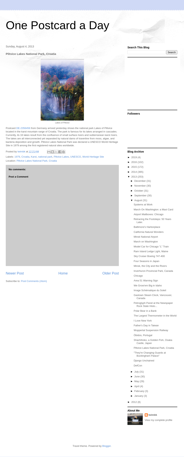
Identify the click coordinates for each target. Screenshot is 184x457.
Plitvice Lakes (61, 156)
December (140, 180)
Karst (34, 156)
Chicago (138, 275)
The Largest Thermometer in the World (155, 315)
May (137, 381)
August (138, 200)
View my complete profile (158, 420)
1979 (17, 156)
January (139, 395)
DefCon (138, 365)
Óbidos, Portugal (143, 335)
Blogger (106, 446)
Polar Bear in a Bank (145, 310)
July (137, 371)
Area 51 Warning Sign (146, 280)
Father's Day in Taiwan (146, 325)
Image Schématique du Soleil (150, 290)
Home (63, 273)
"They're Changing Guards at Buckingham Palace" (150, 354)
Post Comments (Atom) (34, 281)
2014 (134, 171)
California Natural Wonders (148, 232)
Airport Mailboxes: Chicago (148, 214)
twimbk (153, 414)
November (140, 185)
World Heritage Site (93, 156)
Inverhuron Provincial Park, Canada (153, 270)
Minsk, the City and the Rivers (150, 265)
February (139, 391)
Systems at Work (143, 204)
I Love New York (143, 320)
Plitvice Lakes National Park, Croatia (36, 160)
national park (45, 156)
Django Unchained (144, 360)
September (140, 195)
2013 (134, 176)
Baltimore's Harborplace (147, 227)
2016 (134, 162)
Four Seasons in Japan (146, 261)
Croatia (25, 156)
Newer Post (15, 273)
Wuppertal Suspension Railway (151, 330)
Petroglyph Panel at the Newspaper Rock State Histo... (153, 304)
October (139, 190)
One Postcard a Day (57, 25)
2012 (134, 402)
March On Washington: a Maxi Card (153, 209)
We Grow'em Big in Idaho (148, 285)
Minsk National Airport (146, 236)
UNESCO (75, 156)
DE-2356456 (23, 128)
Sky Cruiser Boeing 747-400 (149, 256)
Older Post (110, 273)
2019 (134, 157)
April (137, 386)
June (137, 376)
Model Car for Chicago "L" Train (151, 246)
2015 (134, 166)
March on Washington (146, 241)
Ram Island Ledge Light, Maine (151, 251)
